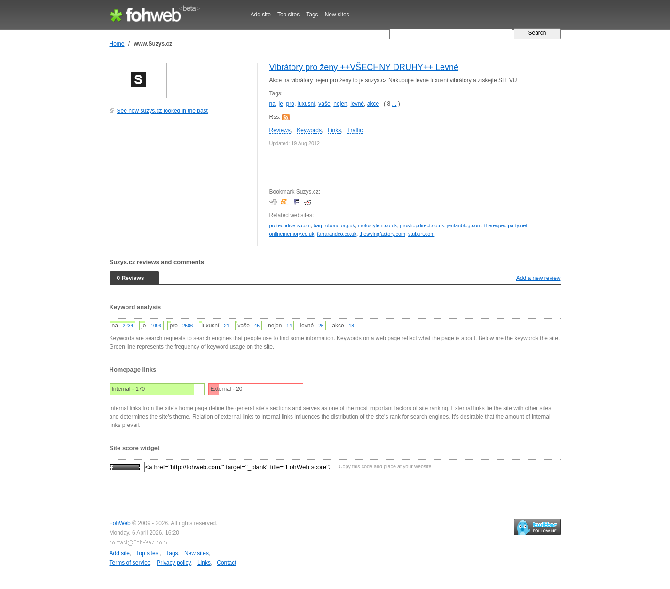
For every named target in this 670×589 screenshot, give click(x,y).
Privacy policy (174, 562)
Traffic (355, 130)
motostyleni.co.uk (377, 225)
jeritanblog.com (464, 225)
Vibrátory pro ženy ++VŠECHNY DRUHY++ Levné (364, 67)
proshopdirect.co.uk (422, 225)
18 (351, 325)
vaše (324, 104)
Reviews (280, 130)
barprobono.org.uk (334, 225)
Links (334, 130)
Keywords (309, 130)
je (281, 104)
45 (257, 325)
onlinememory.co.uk (292, 234)
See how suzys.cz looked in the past (162, 111)
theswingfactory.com (382, 234)
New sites (337, 14)
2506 (187, 325)
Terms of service (130, 562)
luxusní (306, 104)
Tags (312, 14)
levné (357, 104)
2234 (128, 325)
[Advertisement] (180, 185)
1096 (155, 325)
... (394, 104)
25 (320, 325)
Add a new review (538, 278)
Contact (226, 562)
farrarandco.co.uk (336, 234)
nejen (340, 104)
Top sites (288, 14)
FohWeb (120, 523)
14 (289, 325)
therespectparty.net (506, 225)
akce (373, 104)
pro (290, 104)
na (272, 104)
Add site (261, 14)
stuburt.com (421, 234)
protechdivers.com (290, 225)
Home (117, 43)
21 (226, 325)
